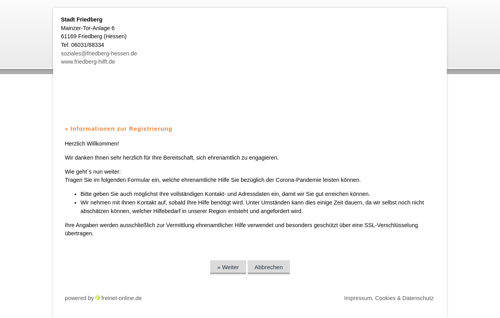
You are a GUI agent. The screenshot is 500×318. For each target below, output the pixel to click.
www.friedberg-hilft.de (88, 62)
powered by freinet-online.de (103, 298)
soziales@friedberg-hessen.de (99, 53)
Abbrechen (269, 267)
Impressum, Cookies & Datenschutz (389, 298)
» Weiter (228, 267)
